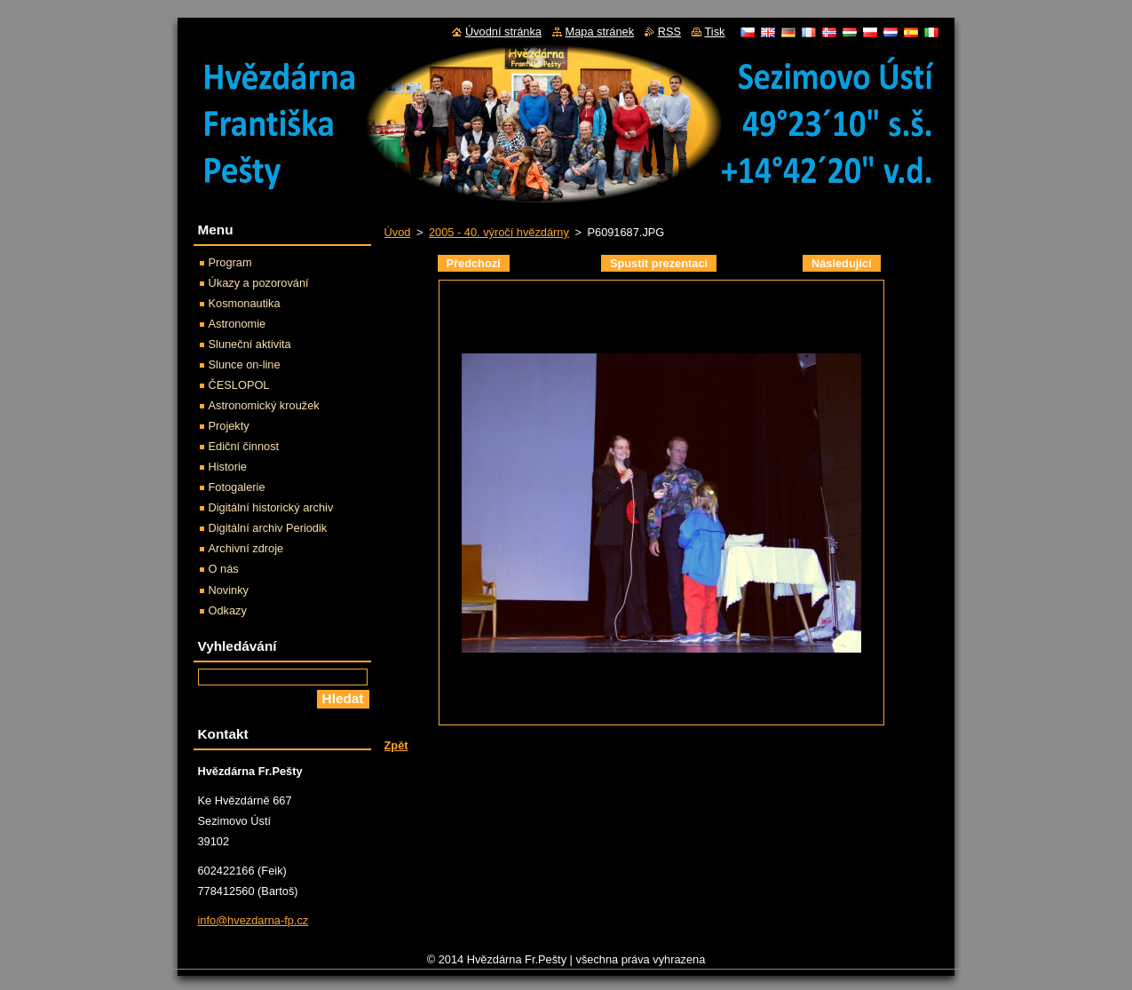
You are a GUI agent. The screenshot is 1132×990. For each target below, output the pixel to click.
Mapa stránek (600, 31)
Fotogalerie (237, 487)
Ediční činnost (244, 446)
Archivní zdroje (246, 548)
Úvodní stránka (503, 31)
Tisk (715, 31)
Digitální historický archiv (271, 507)
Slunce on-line (245, 364)
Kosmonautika (245, 303)
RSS (669, 31)
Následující (841, 263)
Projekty (229, 425)
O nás (224, 568)
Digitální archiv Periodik (268, 528)
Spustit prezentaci (659, 263)
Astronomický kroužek (264, 405)
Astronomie (237, 323)
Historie (228, 466)
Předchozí (474, 263)
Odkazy (228, 610)
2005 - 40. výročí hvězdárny (499, 232)
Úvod (397, 232)
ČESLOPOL (239, 385)
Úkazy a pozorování (259, 282)
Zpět (396, 745)
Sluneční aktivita (250, 344)
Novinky (229, 590)
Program (230, 262)
